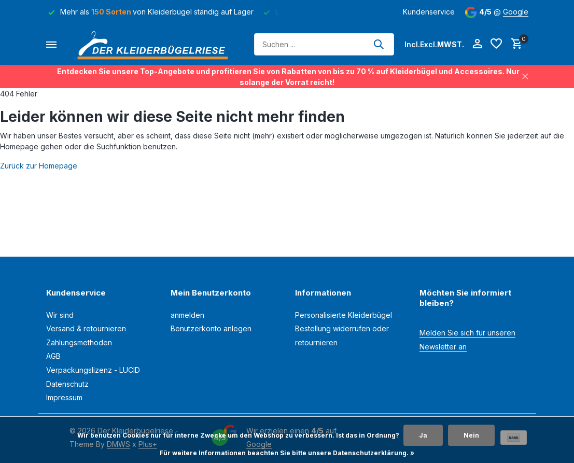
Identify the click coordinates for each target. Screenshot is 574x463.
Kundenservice (429, 11)
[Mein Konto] (477, 44)
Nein (471, 435)
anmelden (187, 315)
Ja (423, 435)
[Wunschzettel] (496, 44)
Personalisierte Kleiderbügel (343, 315)
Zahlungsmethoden (79, 342)
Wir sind (60, 315)
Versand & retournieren (86, 328)
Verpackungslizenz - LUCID (93, 370)
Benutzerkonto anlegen (211, 328)
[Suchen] (324, 44)
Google (515, 11)
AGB (53, 356)
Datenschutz (67, 384)
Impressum (64, 397)
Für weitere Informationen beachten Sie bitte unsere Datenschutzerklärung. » (287, 453)
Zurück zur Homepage (38, 165)
